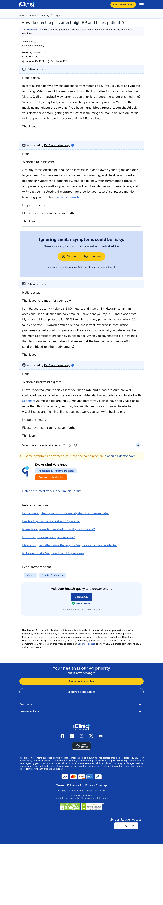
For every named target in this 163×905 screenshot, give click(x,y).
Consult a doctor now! (120, 456)
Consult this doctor (51, 477)
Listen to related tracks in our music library (51, 491)
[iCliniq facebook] (62, 736)
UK (61, 798)
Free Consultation (123, 4)
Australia (68, 798)
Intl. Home (102, 798)
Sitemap (101, 785)
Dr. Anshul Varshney (33, 45)
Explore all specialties (81, 692)
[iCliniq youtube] (101, 736)
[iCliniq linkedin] (72, 736)
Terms (60, 785)
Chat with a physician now (81, 256)
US (57, 798)
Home (21, 15)
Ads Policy (86, 785)
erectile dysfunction (68, 197)
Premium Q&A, (35, 29)
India (76, 798)
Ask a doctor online (81, 681)
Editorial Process (86, 643)
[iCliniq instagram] (81, 736)
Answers (32, 15)
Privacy (72, 785)
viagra (57, 15)
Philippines (86, 798)
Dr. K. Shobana (30, 56)
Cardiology (45, 15)
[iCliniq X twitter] (91, 736)
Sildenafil (28, 401)
